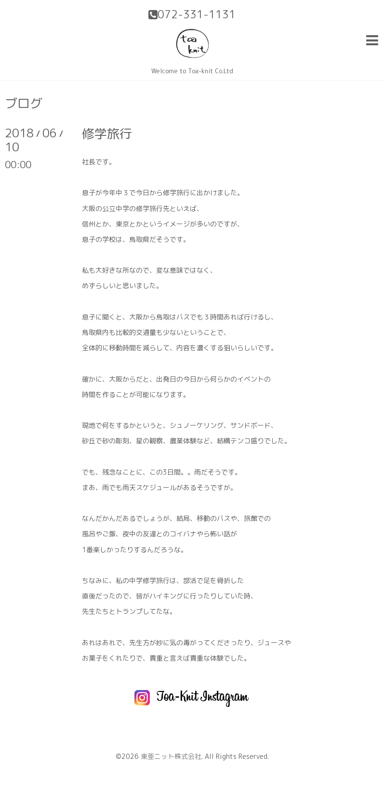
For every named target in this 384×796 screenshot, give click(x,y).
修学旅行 (107, 133)
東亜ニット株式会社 (171, 756)
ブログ (23, 103)
